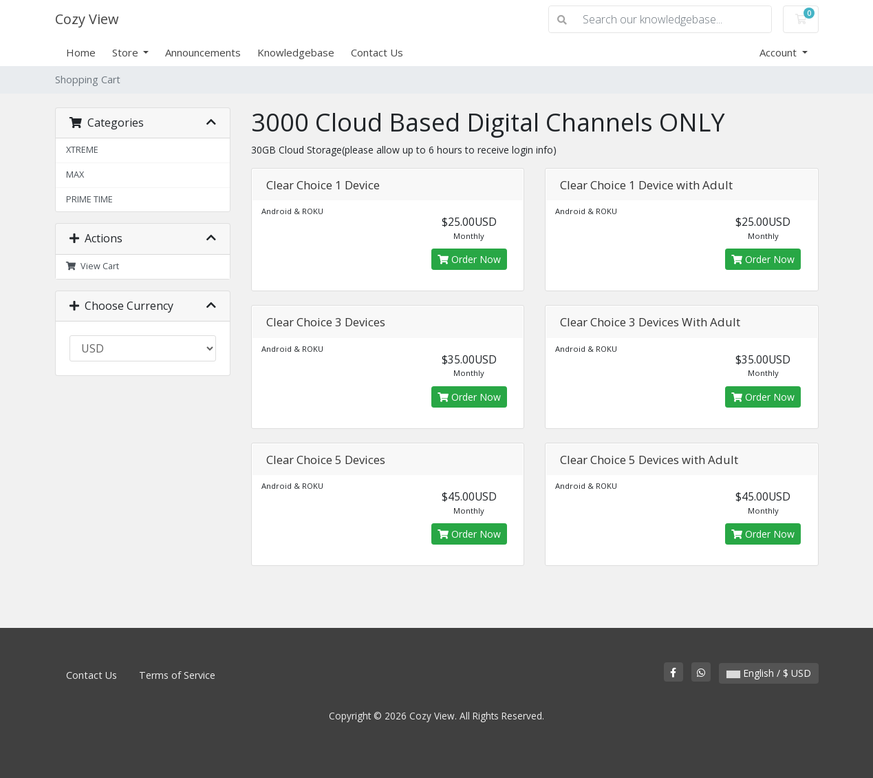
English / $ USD (768, 673)
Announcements (203, 52)
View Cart (93, 266)
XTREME (82, 150)
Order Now (469, 259)
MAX (75, 174)
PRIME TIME (89, 199)
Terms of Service (177, 675)
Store (126, 52)
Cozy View (87, 19)
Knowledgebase (295, 52)
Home (81, 52)
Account (779, 52)
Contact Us (377, 52)
